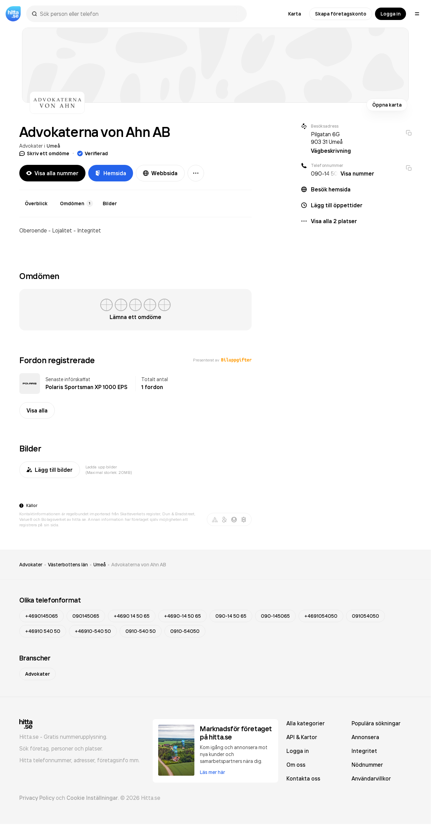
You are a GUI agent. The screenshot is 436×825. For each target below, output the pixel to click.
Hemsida (110, 173)
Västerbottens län (68, 564)
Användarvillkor (371, 778)
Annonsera (365, 737)
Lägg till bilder (50, 469)
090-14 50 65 (230, 616)
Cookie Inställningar (92, 797)
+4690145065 (41, 616)
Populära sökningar (376, 723)
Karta (294, 14)
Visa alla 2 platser (334, 221)
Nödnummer (367, 764)
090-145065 (275, 616)
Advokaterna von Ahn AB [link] (138, 564)
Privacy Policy (36, 797)
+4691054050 (320, 616)
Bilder (110, 203)
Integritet (364, 750)
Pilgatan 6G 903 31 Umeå (327, 138)
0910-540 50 (140, 631)
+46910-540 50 (93, 631)
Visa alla (37, 410)
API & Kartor (301, 737)
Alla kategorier (305, 723)
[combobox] (140, 13)
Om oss (295, 764)
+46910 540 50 (42, 631)
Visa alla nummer (52, 173)
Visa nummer (357, 173)
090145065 (85, 616)
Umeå (53, 146)
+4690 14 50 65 (132, 616)
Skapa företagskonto (340, 14)
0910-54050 (185, 631)
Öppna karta (387, 105)
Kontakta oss (303, 778)
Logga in (390, 14)
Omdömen (76, 203)
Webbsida (160, 173)
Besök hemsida (331, 189)
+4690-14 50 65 (182, 616)
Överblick (36, 203)
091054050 (365, 616)
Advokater (31, 146)
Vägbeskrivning (331, 150)
